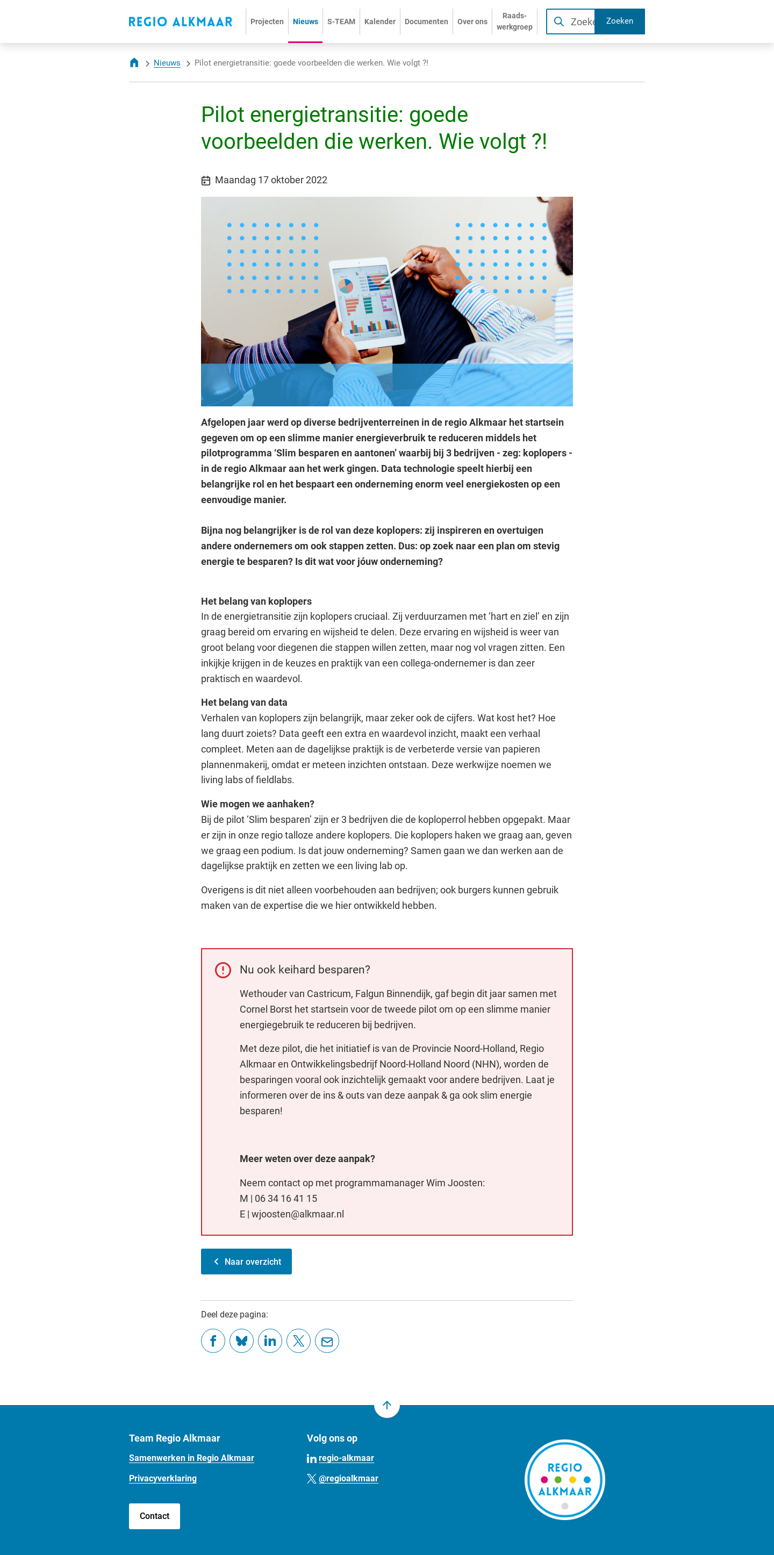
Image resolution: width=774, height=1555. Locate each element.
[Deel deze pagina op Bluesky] (242, 1341)
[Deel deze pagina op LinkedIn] (270, 1341)
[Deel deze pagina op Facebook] (213, 1341)
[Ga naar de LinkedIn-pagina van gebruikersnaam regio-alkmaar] (341, 1457)
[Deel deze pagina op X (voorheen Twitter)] (298, 1341)
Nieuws (167, 63)
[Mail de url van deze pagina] (327, 1341)
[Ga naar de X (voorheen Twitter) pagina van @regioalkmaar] (343, 1478)
